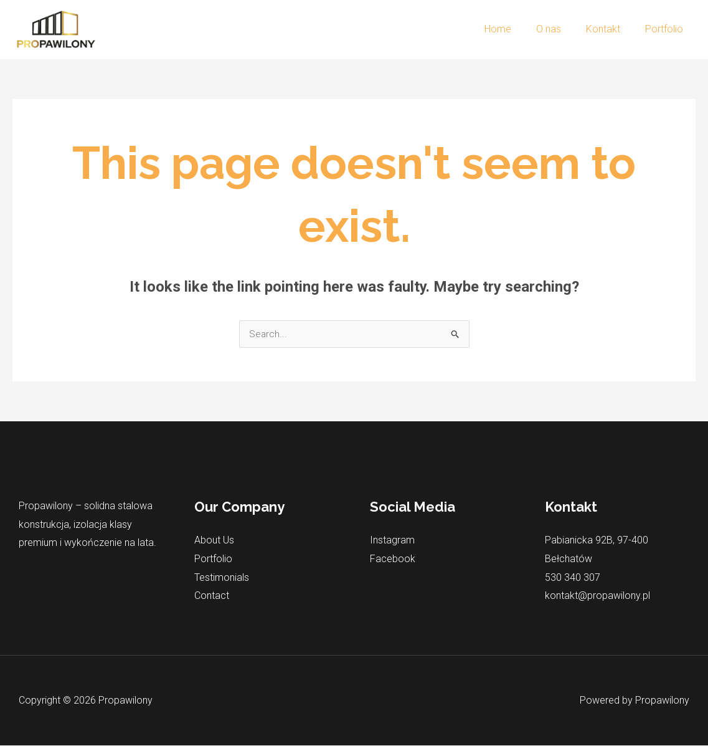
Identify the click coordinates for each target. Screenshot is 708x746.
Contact (211, 596)
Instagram (392, 541)
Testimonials (221, 577)
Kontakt (610, 29)
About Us (214, 541)
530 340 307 (572, 577)
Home (515, 29)
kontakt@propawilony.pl (597, 596)
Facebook (392, 559)
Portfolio (667, 29)
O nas (561, 29)
